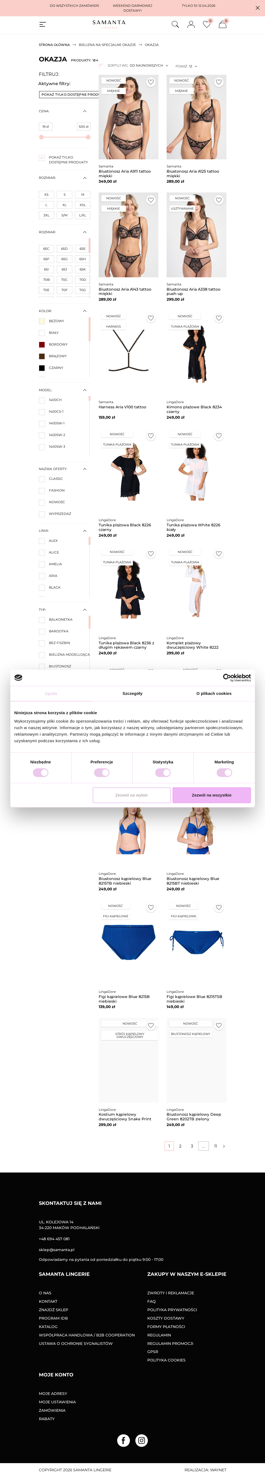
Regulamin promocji (170, 1343)
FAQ (151, 1301)
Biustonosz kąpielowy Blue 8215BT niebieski (193, 881)
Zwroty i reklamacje (170, 1293)
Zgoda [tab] (51, 693)
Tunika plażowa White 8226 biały (193, 527)
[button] (258, 8)
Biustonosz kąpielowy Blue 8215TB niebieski (125, 881)
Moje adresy (53, 1393)
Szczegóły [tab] (132, 693)
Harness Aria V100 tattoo (122, 407)
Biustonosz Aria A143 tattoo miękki (125, 291)
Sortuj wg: (118, 65)
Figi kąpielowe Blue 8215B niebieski (124, 999)
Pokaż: (182, 66)
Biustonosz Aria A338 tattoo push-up (193, 291)
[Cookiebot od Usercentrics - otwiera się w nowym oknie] (227, 678)
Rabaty (47, 1419)
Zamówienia (52, 1410)
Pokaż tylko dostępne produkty (77, 94)
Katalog (48, 1326)
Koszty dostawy (165, 1318)
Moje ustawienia (57, 1402)
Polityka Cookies (166, 1360)
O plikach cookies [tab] (214, 693)
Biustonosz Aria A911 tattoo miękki (125, 173)
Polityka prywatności (172, 1310)
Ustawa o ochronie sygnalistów (76, 1343)
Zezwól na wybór (131, 795)
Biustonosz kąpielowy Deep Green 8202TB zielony (194, 1116)
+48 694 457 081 (54, 1239)
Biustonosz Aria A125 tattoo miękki (193, 173)
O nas (45, 1293)
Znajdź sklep (53, 1310)
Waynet (218, 1470)
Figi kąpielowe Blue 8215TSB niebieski (194, 999)
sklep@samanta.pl (56, 1250)
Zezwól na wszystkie (212, 795)
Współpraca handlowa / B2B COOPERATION (87, 1335)
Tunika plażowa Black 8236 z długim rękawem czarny (126, 645)
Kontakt (48, 1301)
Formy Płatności (166, 1326)
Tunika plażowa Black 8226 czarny (125, 527)
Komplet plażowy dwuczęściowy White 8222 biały (193, 647)
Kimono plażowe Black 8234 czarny (194, 409)
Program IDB (53, 1318)
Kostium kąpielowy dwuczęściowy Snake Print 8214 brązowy (125, 1119)
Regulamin (159, 1335)
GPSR (152, 1351)
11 (215, 1146)
